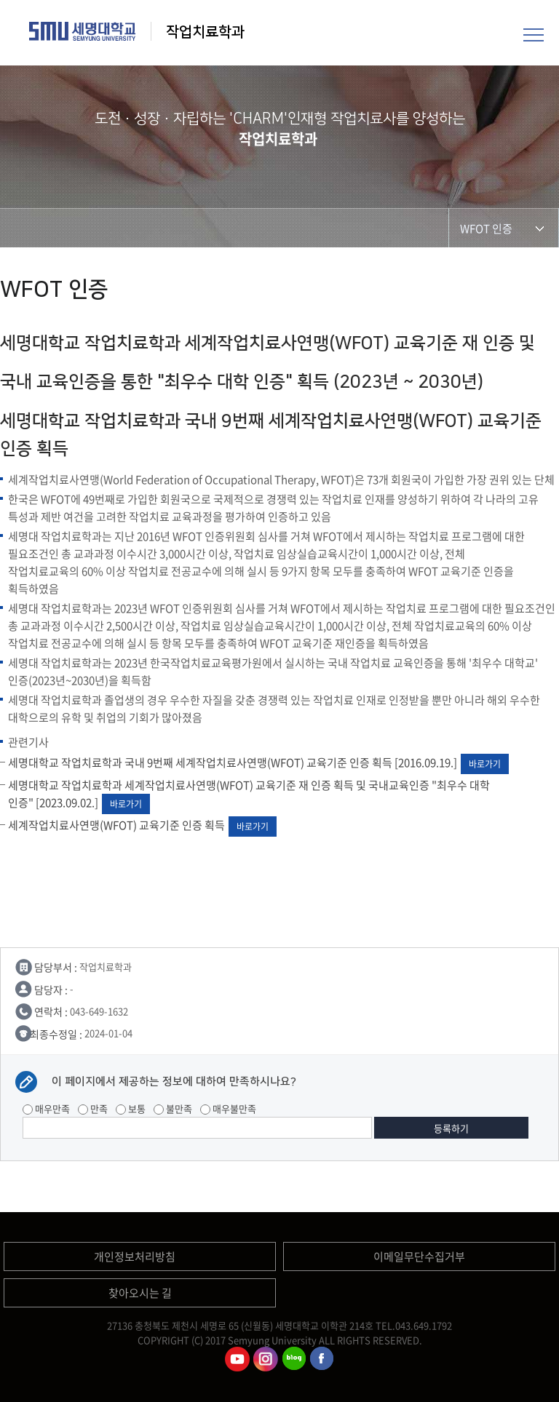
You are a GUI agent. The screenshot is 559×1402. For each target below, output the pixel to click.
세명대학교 (82, 31)
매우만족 (46, 1108)
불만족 (173, 1108)
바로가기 (485, 763)
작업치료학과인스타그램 (265, 1359)
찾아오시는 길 (140, 1293)
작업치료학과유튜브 (237, 1359)
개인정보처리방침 (134, 1256)
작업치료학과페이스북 (322, 1359)
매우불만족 (228, 1108)
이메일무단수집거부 (419, 1256)
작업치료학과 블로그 (294, 1359)
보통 (131, 1108)
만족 (93, 1108)
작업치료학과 (207, 32)
